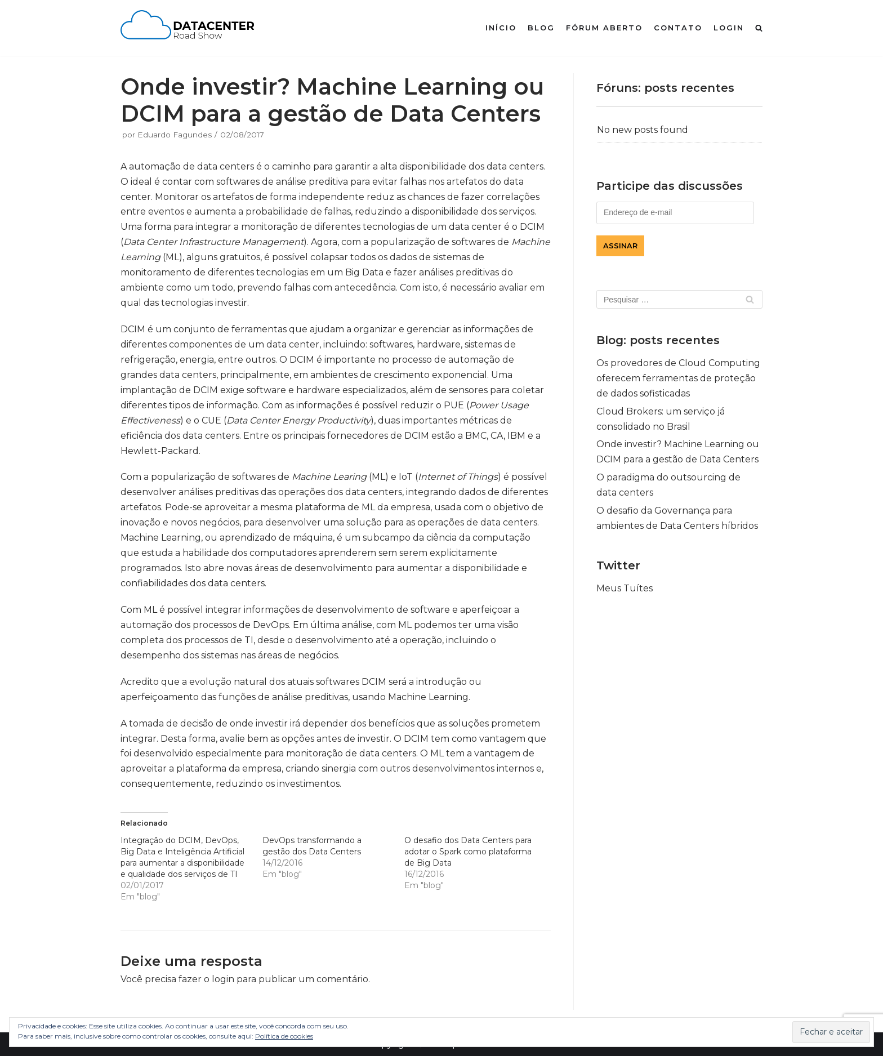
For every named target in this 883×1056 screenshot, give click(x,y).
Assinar (620, 246)
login (728, 27)
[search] (758, 28)
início (500, 27)
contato (678, 27)
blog (541, 27)
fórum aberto (604, 27)
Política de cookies (284, 1036)
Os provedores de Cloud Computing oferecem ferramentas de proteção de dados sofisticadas (678, 378)
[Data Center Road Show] (191, 28)
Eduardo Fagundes (174, 134)
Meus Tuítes (624, 588)
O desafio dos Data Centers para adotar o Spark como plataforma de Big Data (468, 851)
